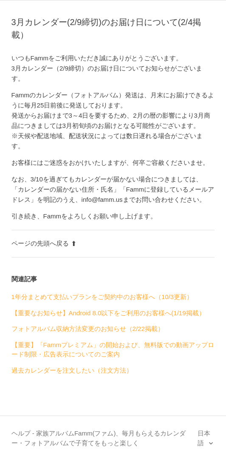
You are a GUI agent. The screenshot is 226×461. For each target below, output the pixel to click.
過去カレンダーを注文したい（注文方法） (72, 370)
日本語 (204, 438)
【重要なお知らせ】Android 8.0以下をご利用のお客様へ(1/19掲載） (108, 313)
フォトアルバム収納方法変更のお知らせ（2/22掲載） (87, 328)
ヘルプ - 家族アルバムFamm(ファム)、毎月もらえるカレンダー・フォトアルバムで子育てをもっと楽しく (98, 438)
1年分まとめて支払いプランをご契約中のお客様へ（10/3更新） (102, 296)
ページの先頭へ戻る (43, 243)
